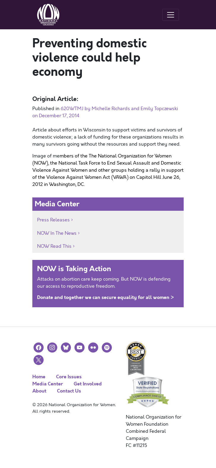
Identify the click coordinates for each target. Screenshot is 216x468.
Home (38, 376)
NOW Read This (54, 246)
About (39, 390)
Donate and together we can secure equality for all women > (105, 297)
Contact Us (69, 390)
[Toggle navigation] (170, 15)
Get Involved (88, 383)
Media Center (47, 383)
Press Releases (53, 220)
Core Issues (69, 376)
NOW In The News (57, 233)
